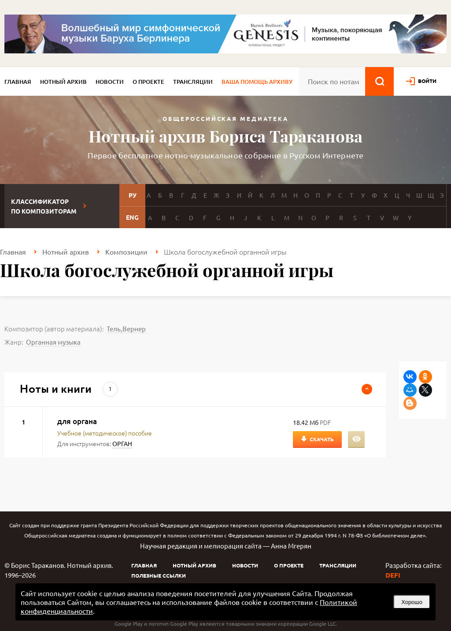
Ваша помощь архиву (257, 82)
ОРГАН (122, 443)
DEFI (392, 575)
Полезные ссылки (158, 575)
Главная (17, 82)
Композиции (126, 251)
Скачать (322, 439)
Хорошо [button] (411, 602)
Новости (110, 82)
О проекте (148, 82)
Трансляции (193, 82)
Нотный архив (63, 82)
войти (427, 80)
